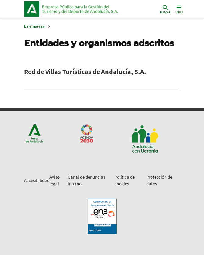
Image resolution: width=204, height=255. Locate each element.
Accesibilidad (36, 180)
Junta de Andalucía (31, 9)
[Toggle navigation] (178, 9)
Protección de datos (159, 180)
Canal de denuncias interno (86, 180)
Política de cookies (125, 180)
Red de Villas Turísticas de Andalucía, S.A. (85, 71)
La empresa (34, 26)
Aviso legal (54, 180)
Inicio (83, 9)
